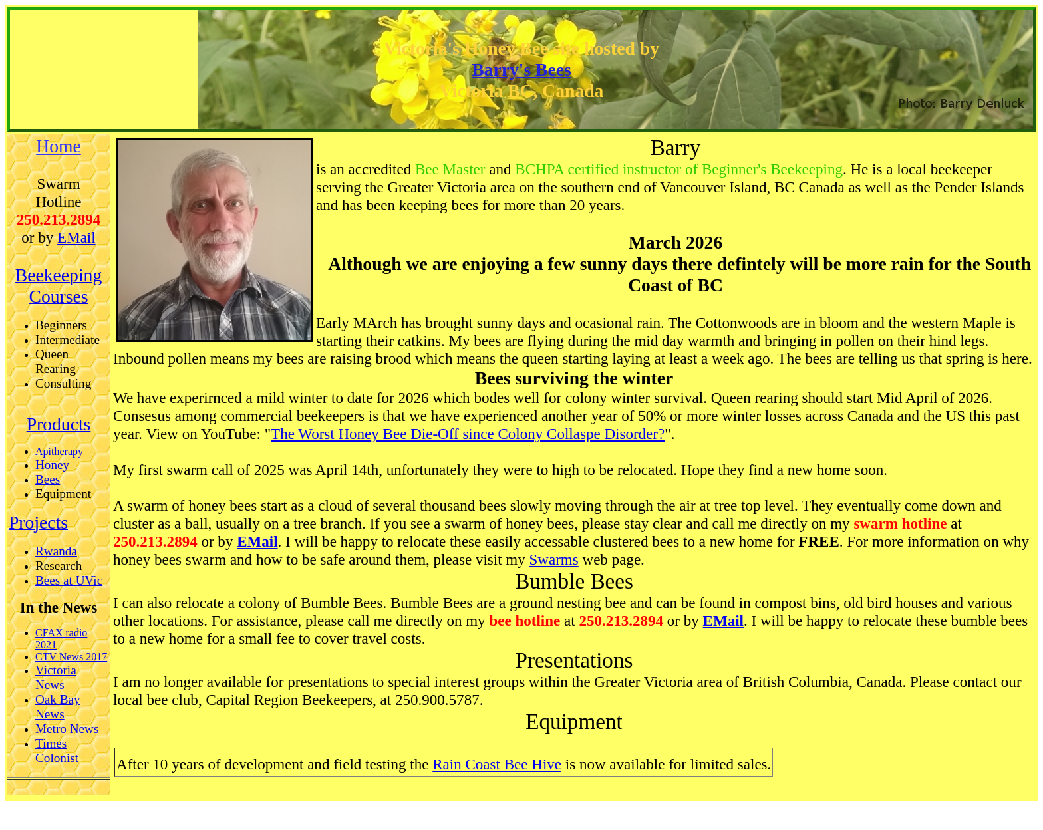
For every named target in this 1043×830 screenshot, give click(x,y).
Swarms (554, 559)
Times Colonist (56, 750)
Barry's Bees (521, 69)
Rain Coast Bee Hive (496, 764)
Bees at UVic (68, 580)
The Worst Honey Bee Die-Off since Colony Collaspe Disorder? (468, 433)
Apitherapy (59, 451)
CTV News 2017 (71, 656)
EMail (76, 237)
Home (58, 146)
